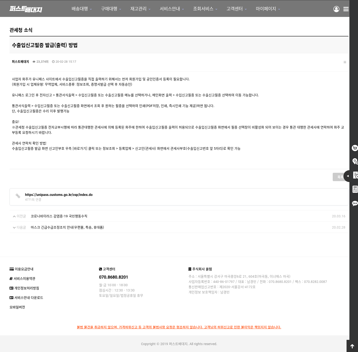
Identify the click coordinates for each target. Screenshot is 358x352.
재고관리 (138, 8)
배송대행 (80, 8)
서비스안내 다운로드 (26, 297)
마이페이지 (266, 8)
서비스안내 (170, 8)
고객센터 (234, 8)
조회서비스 (203, 8)
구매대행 (109, 8)
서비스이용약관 (22, 278)
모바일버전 (17, 307)
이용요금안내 (21, 268)
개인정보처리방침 (24, 288)
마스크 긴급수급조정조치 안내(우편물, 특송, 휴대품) (67, 227)
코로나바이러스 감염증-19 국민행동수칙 (59, 216)
